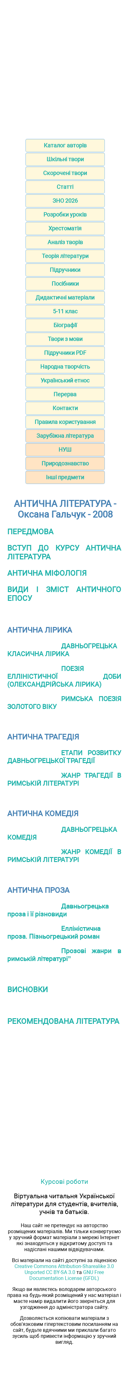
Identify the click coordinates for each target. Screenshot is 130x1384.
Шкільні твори (65, 159)
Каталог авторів (65, 145)
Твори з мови (65, 339)
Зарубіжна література (65, 435)
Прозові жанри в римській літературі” (64, 955)
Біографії (65, 325)
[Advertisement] (65, 67)
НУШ (65, 449)
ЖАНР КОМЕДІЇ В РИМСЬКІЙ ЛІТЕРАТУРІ (64, 856)
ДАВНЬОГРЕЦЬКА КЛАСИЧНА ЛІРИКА (62, 650)
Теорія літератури (65, 256)
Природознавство (65, 463)
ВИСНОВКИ (27, 989)
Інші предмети (65, 477)
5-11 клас (65, 311)
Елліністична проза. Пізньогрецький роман (53, 932)
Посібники (65, 283)
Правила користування (65, 422)
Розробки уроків (65, 214)
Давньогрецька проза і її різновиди (58, 910)
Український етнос (65, 380)
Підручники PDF (65, 352)
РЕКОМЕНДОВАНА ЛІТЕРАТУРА (63, 1021)
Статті (65, 187)
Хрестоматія (65, 228)
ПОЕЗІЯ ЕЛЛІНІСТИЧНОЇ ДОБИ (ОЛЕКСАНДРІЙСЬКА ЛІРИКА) (64, 676)
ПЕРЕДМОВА (30, 531)
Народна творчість (65, 366)
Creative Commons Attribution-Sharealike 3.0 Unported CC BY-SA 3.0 (64, 1269)
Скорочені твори (65, 173)
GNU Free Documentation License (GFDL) (66, 1275)
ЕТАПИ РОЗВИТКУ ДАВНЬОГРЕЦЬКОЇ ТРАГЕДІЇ (64, 757)
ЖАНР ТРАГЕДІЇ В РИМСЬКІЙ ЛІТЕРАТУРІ (64, 779)
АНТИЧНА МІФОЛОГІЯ (47, 573)
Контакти (65, 408)
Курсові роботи (64, 1181)
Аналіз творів (65, 242)
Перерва (65, 394)
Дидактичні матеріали (65, 297)
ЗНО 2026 (65, 200)
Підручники (65, 269)
